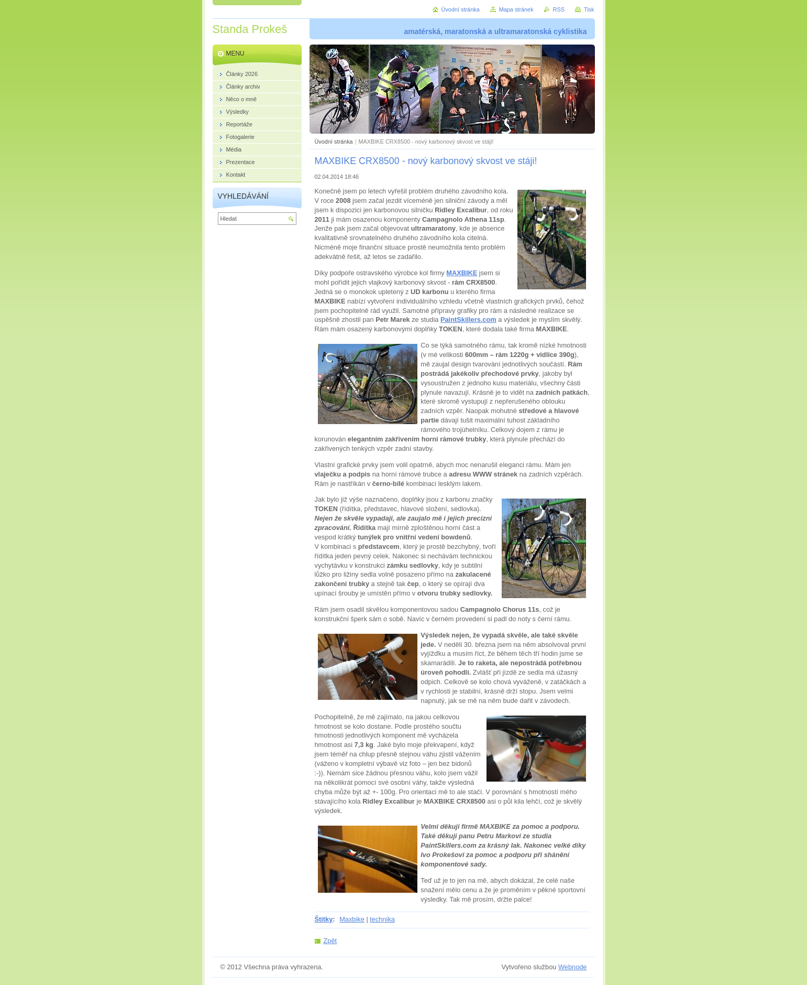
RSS (559, 9)
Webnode (572, 967)
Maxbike (351, 919)
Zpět (330, 941)
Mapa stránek (516, 9)
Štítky (324, 919)
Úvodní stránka (334, 141)
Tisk (589, 9)
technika (382, 919)
